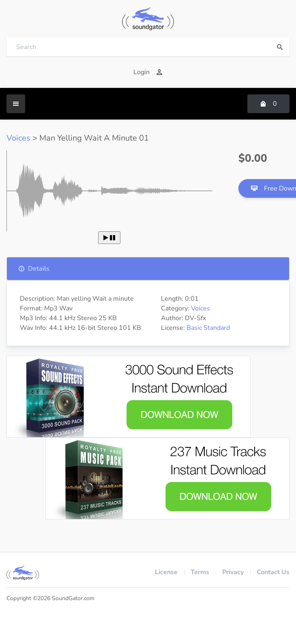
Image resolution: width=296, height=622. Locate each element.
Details (33, 268)
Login (148, 72)
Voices (18, 138)
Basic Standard (208, 327)
